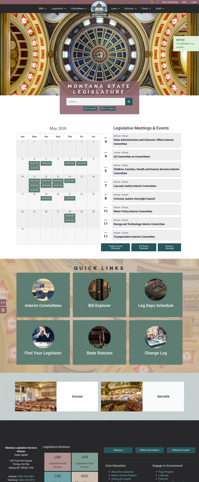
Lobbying (163, 475)
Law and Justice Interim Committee (135, 186)
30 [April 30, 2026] (70, 141)
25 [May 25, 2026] (34, 211)
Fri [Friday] (81, 136)
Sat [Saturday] (93, 136)
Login (193, 2)
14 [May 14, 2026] (70, 176)
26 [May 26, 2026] (46, 211)
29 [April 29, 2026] (58, 141)
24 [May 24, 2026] (22, 211)
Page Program (166, 471)
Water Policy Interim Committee (133, 211)
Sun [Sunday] (22, 136)
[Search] (129, 101)
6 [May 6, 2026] (58, 159)
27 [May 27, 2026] (58, 211)
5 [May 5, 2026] (46, 159)
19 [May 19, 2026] (46, 194)
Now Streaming (170, 2)
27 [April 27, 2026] (34, 141)
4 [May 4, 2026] (34, 159)
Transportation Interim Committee (134, 236)
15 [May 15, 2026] (81, 176)
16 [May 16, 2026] (93, 176)
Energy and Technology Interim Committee (139, 224)
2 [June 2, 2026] (46, 229)
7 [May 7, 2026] (69, 159)
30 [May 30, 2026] (93, 211)
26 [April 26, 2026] (22, 141)
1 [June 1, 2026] (34, 229)
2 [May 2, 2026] (93, 141)
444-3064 (28, 476)
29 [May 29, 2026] (81, 211)
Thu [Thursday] (70, 136)
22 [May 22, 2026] (81, 194)
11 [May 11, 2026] (34, 176)
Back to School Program (124, 475)
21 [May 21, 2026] (70, 194)
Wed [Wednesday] (58, 136)
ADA (184, 2)
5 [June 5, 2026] (81, 229)
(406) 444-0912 (27, 480)
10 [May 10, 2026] (22, 176)
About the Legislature (122, 471)
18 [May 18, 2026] (34, 194)
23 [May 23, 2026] (93, 194)
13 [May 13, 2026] (58, 176)
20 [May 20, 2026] (58, 194)
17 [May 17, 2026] (22, 194)
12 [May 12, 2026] (46, 176)
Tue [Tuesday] (46, 136)
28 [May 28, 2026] (70, 211)
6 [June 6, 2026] (93, 229)
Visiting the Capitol (121, 479)
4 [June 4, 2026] (69, 229)
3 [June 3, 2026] (58, 229)
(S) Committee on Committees (132, 156)
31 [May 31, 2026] (22, 229)
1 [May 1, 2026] (81, 141)
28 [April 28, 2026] (46, 141)
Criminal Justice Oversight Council (134, 198)
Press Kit (163, 479)
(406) (20, 476)
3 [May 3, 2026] (22, 159)
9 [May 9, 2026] (93, 159)
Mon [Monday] (34, 136)
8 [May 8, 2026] (81, 159)
